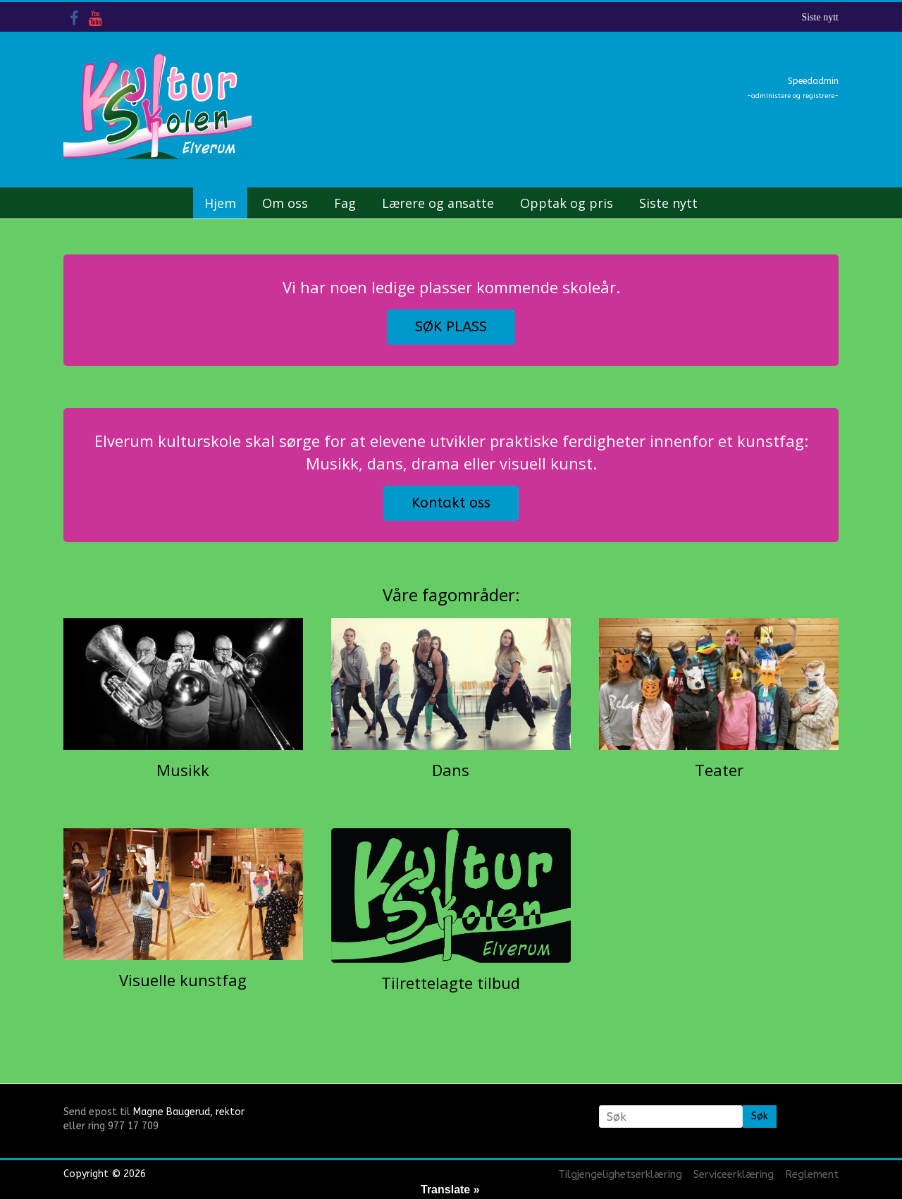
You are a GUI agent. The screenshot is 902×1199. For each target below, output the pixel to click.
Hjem (220, 203)
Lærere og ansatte (438, 203)
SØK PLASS (451, 327)
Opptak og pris (566, 203)
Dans (450, 769)
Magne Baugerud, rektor (189, 1112)
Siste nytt (820, 17)
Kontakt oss (451, 503)
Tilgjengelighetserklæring (620, 1174)
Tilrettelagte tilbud (450, 982)
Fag (345, 203)
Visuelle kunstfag (183, 979)
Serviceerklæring (733, 1174)
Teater (719, 769)
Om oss (285, 203)
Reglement (812, 1174)
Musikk (182, 769)
